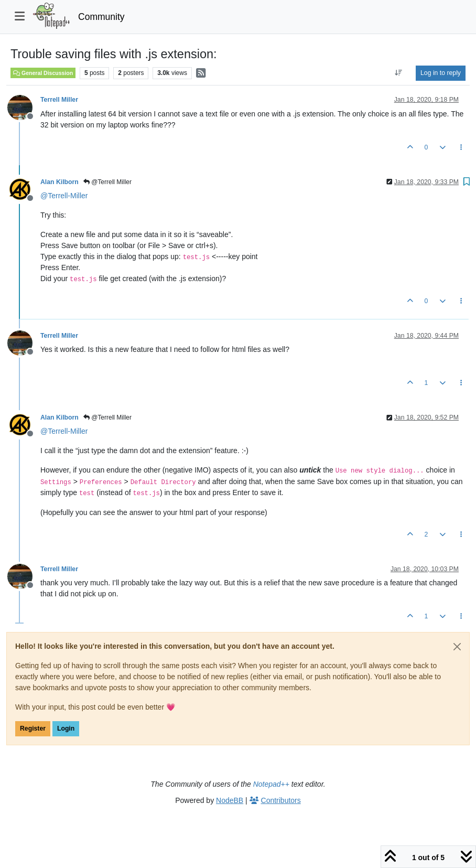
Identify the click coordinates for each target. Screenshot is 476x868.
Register (33, 728)
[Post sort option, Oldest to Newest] (398, 73)
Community (101, 17)
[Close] (457, 647)
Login (65, 728)
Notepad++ (271, 784)
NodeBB (229, 800)
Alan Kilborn (59, 182)
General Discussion (43, 73)
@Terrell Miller (107, 182)
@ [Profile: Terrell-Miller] (64, 195)
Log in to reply (440, 73)
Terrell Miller (59, 99)
